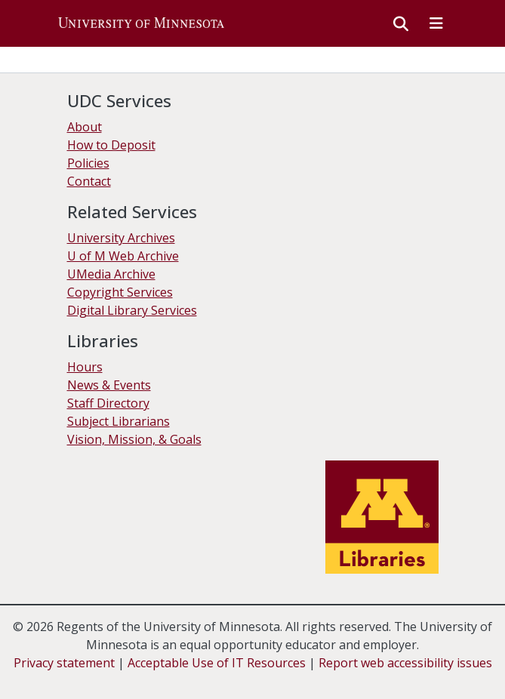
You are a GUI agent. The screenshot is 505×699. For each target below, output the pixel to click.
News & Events (109, 385)
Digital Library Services (132, 310)
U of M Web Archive (123, 256)
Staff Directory (108, 403)
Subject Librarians (118, 421)
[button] (141, 23)
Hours (85, 367)
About (84, 127)
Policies (88, 163)
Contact (89, 181)
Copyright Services (120, 292)
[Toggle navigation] (436, 23)
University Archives (121, 237)
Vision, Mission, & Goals (134, 439)
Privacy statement (64, 662)
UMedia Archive (111, 274)
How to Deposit (111, 145)
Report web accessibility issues (405, 662)
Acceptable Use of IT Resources (217, 662)
